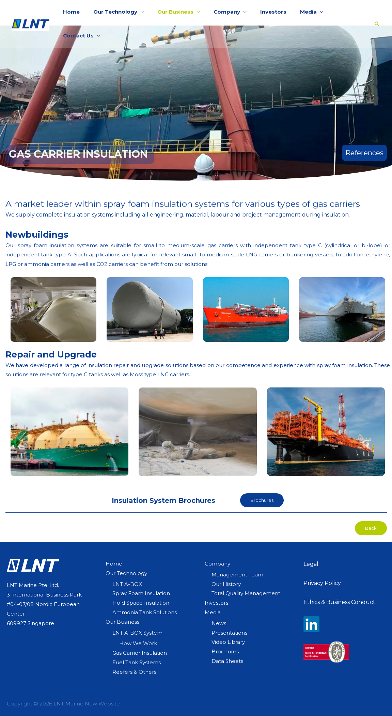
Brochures (225, 651)
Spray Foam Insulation (141, 593)
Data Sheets (227, 661)
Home (74, 12)
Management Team (237, 574)
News (218, 623)
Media (294, 12)
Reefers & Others (134, 672)
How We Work (138, 643)
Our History (226, 584)
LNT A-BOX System (137, 633)
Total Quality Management (245, 593)
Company (220, 12)
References (364, 153)
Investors (263, 12)
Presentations (229, 633)
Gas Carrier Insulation (139, 653)
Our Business (172, 12)
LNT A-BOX (127, 584)
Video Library (228, 642)
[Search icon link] (372, 13)
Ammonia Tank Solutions (144, 612)
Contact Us (335, 12)
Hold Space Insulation (140, 603)
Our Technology (115, 12)
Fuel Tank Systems (136, 662)
